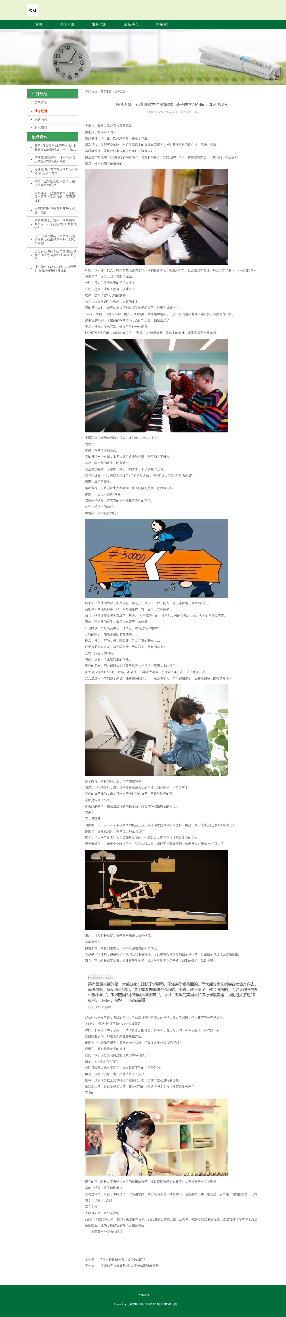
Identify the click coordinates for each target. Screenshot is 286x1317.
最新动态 (131, 24)
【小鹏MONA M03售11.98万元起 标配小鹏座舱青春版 (55, 268)
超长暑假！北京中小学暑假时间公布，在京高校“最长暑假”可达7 (56, 224)
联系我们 (163, 24)
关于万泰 (67, 24)
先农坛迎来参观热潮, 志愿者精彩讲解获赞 (130, 1266)
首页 (38, 24)
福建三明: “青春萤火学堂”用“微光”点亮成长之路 (56, 171)
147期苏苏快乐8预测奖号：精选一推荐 (54, 210)
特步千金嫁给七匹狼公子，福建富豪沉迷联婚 (54, 183)
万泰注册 (106, 91)
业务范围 (99, 24)
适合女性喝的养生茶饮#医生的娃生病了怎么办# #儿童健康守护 (55, 255)
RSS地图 (158, 1304)
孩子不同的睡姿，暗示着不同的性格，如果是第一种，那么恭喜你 (54, 239)
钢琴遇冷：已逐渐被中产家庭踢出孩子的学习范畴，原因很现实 (54, 197)
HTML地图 (170, 1304)
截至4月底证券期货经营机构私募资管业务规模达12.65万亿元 (55, 147)
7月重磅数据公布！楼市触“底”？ (123, 1259)
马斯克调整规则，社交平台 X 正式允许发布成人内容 (54, 159)
